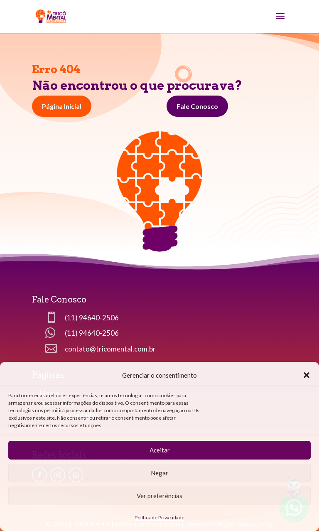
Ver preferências (159, 495)
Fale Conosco (197, 106)
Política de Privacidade (159, 517)
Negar (159, 473)
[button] (306, 375)
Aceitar (160, 450)
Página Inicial (61, 106)
